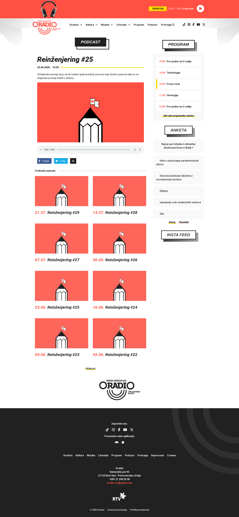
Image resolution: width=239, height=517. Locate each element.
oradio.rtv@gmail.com (119, 482)
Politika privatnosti (139, 510)
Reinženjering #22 (121, 363)
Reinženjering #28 (121, 221)
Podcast (152, 24)
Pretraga (168, 24)
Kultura (90, 24)
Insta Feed (178, 243)
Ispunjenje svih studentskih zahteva (180, 211)
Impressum (157, 455)
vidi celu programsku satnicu (178, 115)
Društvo (74, 24)
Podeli (44, 161)
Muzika (105, 24)
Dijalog (164, 199)
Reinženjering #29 (63, 221)
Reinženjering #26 (121, 268)
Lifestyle (121, 24)
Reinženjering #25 (63, 316)
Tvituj (60, 161)
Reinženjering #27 (63, 268)
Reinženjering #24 (121, 316)
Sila (162, 222)
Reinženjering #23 (63, 363)
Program (139, 24)
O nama (171, 455)
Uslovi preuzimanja (117, 510)
